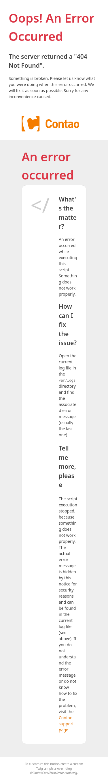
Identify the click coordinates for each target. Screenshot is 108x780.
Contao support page (66, 724)
